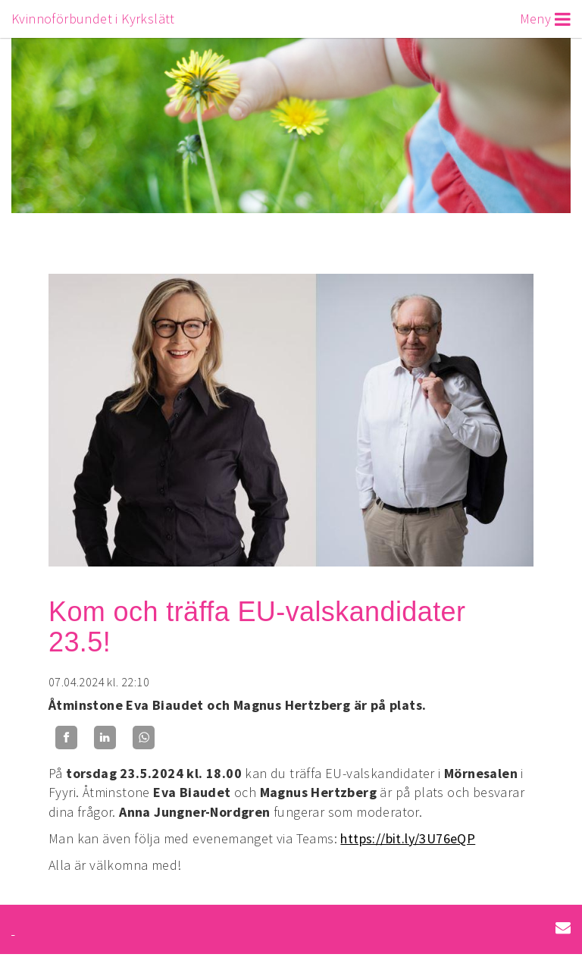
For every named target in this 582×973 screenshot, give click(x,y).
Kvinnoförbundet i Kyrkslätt (93, 18)
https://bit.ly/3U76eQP (407, 838)
